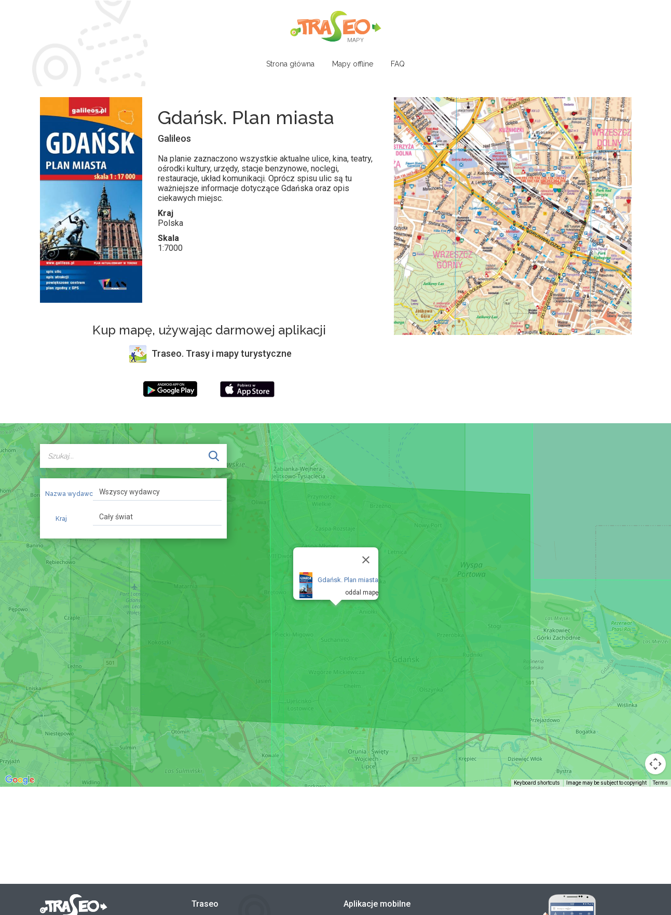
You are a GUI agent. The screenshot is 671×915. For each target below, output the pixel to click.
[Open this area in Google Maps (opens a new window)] (20, 780)
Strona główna (290, 64)
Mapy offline (352, 64)
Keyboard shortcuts (537, 783)
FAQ (398, 64)
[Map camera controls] (655, 763)
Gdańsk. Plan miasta (348, 580)
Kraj (61, 518)
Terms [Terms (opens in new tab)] (660, 783)
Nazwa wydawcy (65, 493)
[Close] (365, 559)
